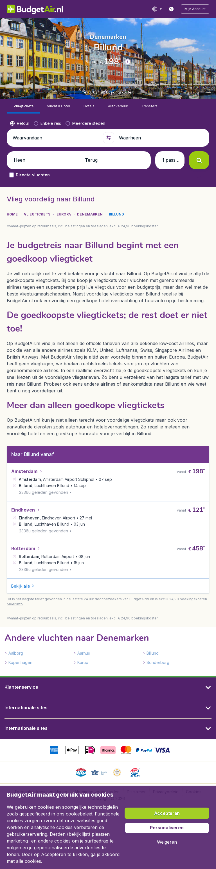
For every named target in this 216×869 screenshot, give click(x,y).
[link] (171, 9)
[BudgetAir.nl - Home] (35, 9)
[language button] (157, 9)
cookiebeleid (79, 814)
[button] (195, 9)
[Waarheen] (161, 123)
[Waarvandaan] (55, 123)
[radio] (19, 109)
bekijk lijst (79, 834)
